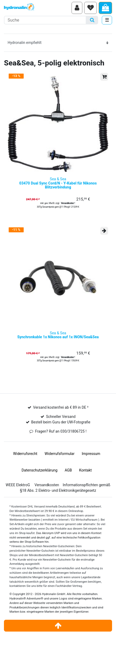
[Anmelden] (77, 8)
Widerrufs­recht (25, 454)
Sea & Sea (58, 183)
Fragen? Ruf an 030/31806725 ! (61, 431)
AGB (68, 470)
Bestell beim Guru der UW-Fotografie (60, 422)
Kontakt (85, 470)
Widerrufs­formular (59, 454)
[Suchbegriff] (45, 20)
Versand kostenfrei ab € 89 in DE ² (60, 407)
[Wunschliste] (90, 8)
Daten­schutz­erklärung (39, 470)
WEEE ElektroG (18, 485)
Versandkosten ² (68, 203)
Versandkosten (46, 485)
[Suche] (92, 20)
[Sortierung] (58, 43)
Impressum (91, 454)
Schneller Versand (60, 416)
